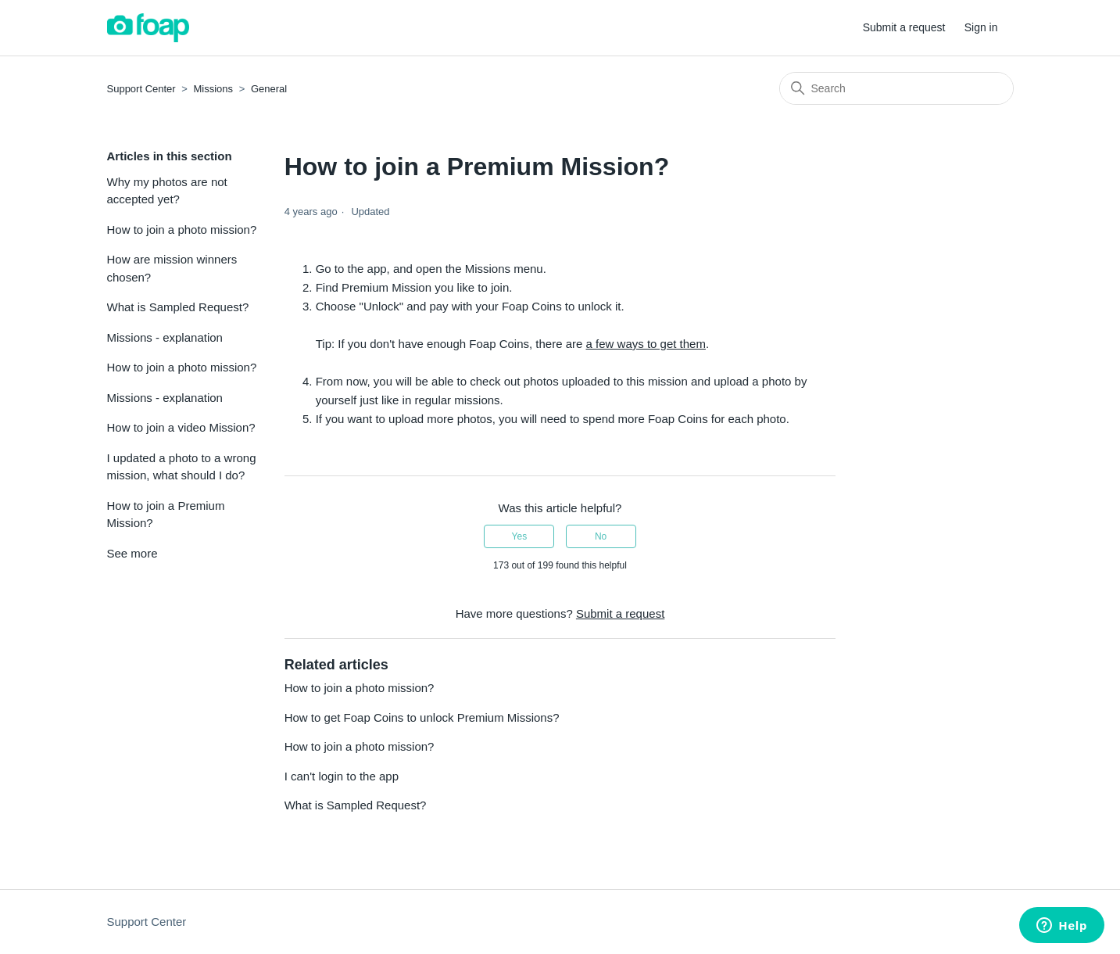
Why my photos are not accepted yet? (167, 190)
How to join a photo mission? (182, 229)
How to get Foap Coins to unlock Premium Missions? (422, 717)
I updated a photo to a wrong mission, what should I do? (181, 466)
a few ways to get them (646, 343)
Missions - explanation (165, 337)
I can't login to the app (341, 776)
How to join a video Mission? (181, 427)
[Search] (896, 88)
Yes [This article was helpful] (520, 536)
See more (132, 553)
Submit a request (904, 27)
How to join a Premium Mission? (166, 514)
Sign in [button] (981, 27)
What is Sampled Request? (178, 307)
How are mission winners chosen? (172, 268)
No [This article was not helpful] (601, 536)
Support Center (141, 89)
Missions (214, 89)
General (269, 89)
